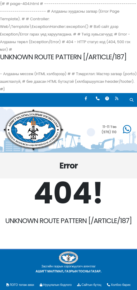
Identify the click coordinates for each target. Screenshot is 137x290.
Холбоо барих (119, 285)
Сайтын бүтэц (89, 285)
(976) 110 (108, 132)
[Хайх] (131, 100)
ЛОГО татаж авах (20, 285)
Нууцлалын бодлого (56, 285)
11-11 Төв (110, 126)
